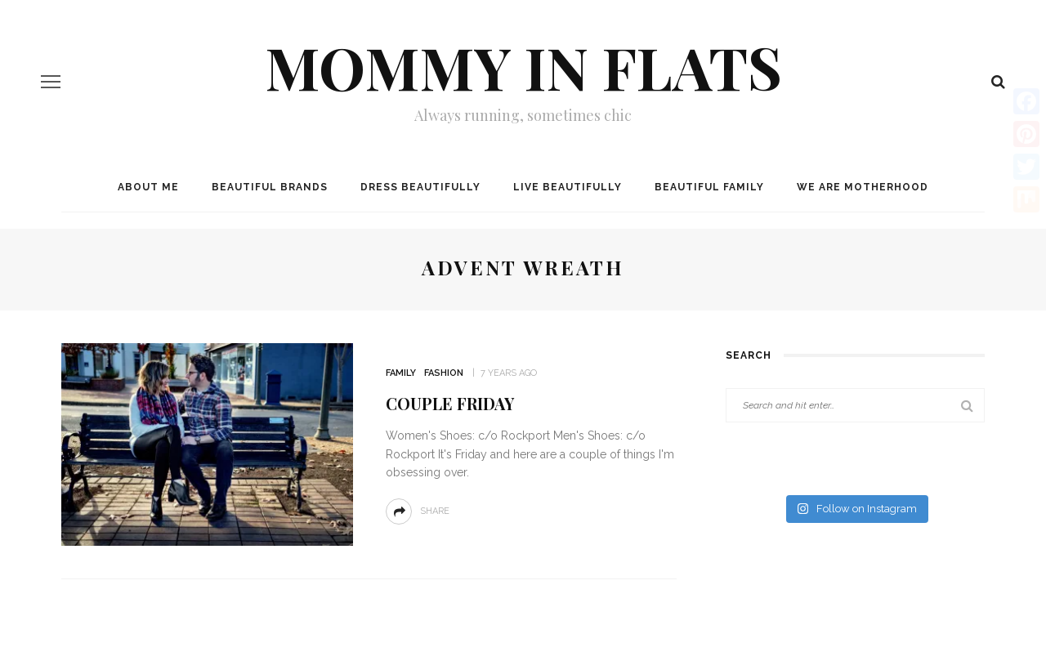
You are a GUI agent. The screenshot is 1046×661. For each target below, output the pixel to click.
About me (148, 187)
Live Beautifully (567, 187)
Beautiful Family (709, 187)
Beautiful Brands (270, 187)
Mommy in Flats (523, 66)
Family (401, 373)
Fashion (443, 373)
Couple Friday (450, 403)
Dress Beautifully (420, 187)
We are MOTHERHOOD (862, 187)
